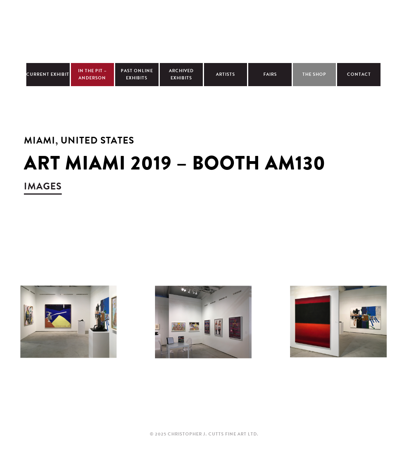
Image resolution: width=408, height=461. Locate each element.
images (43, 186)
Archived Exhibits (181, 74)
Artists (225, 74)
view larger (68, 330)
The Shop (314, 74)
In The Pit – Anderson (92, 74)
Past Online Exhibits (137, 74)
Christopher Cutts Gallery (204, 30)
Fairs (270, 74)
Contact (359, 74)
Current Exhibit (47, 74)
